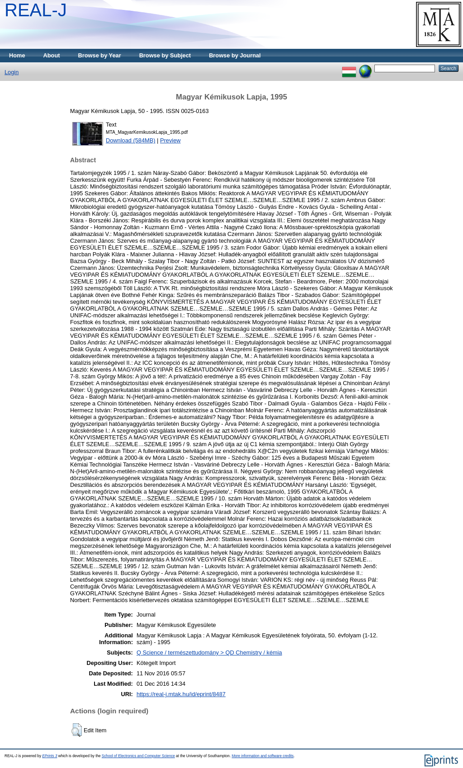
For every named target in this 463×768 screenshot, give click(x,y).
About (51, 55)
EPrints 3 (49, 756)
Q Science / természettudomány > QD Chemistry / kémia (209, 652)
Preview (170, 140)
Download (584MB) (131, 140)
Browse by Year (99, 55)
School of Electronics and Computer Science (138, 756)
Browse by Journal (235, 55)
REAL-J (36, 10)
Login (12, 72)
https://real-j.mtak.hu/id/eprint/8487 (181, 694)
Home (17, 55)
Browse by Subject (165, 55)
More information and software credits (262, 756)
